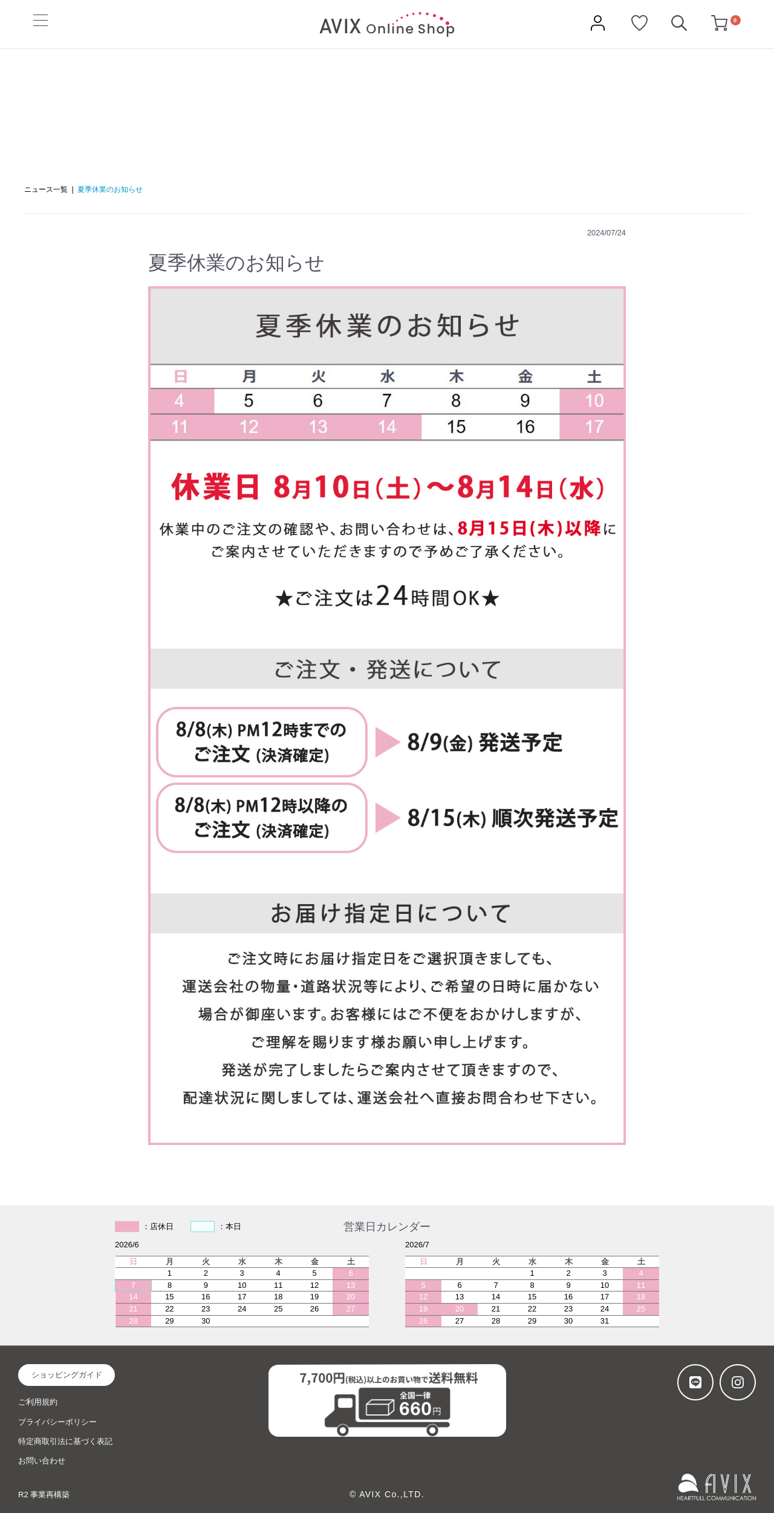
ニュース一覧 (46, 189)
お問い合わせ (41, 1460)
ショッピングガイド (66, 1374)
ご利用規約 (37, 1401)
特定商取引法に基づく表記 (65, 1441)
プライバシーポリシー (57, 1421)
